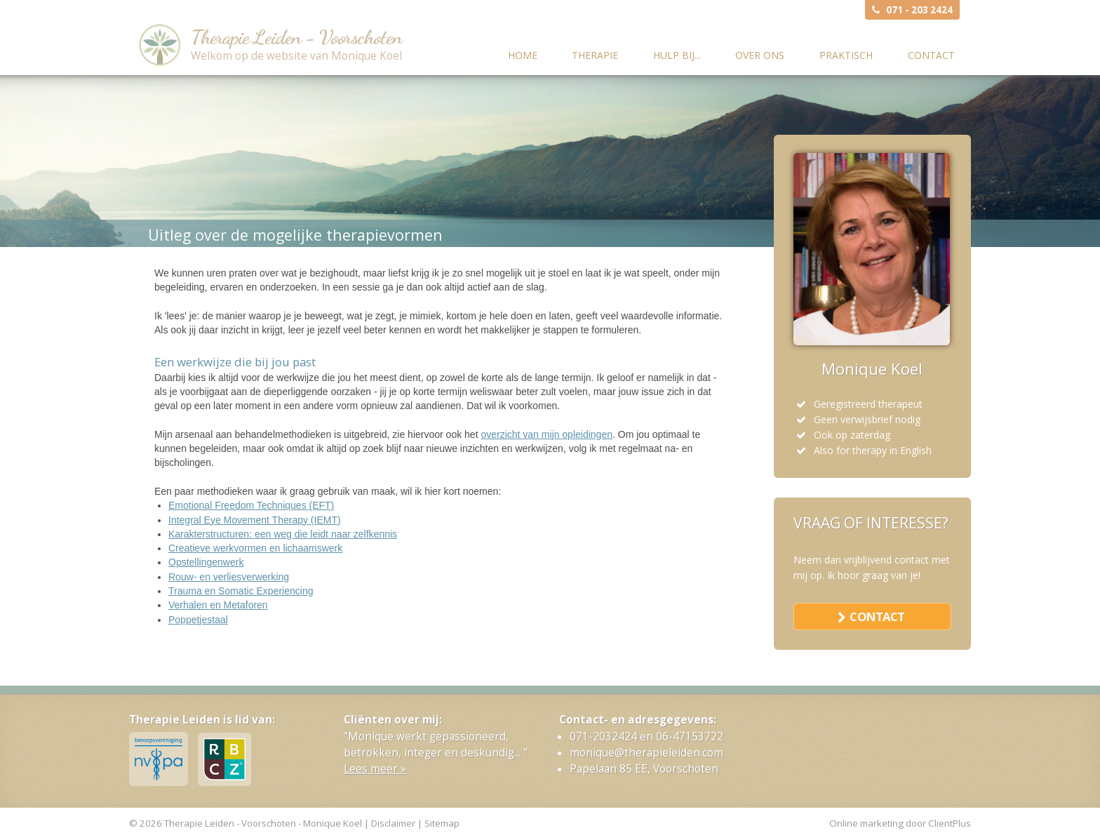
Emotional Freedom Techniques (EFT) (251, 505)
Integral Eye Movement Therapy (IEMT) (254, 520)
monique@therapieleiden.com (646, 752)
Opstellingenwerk (205, 562)
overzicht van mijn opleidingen (546, 434)
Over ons (759, 55)
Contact (931, 55)
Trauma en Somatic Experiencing (240, 590)
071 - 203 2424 (919, 10)
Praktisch (846, 55)
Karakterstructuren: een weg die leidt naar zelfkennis (282, 534)
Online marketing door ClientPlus (900, 823)
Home (522, 55)
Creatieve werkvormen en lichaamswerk (255, 548)
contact (877, 616)
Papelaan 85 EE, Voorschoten (644, 768)
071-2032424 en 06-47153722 (646, 736)
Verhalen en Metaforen (218, 605)
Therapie (595, 55)
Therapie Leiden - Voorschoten (296, 37)
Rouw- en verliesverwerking (228, 576)
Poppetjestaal (198, 619)
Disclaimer (393, 823)
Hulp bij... (677, 55)
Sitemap (442, 823)
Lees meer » (375, 768)
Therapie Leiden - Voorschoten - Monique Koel (263, 823)
